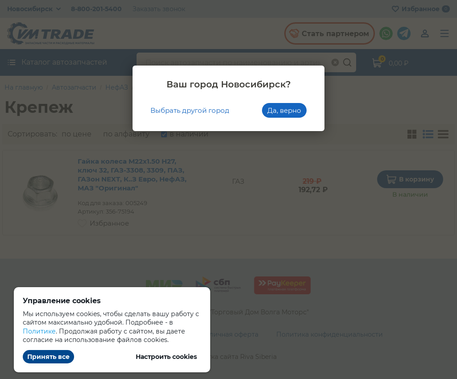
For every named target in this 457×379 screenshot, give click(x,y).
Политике (39, 331)
